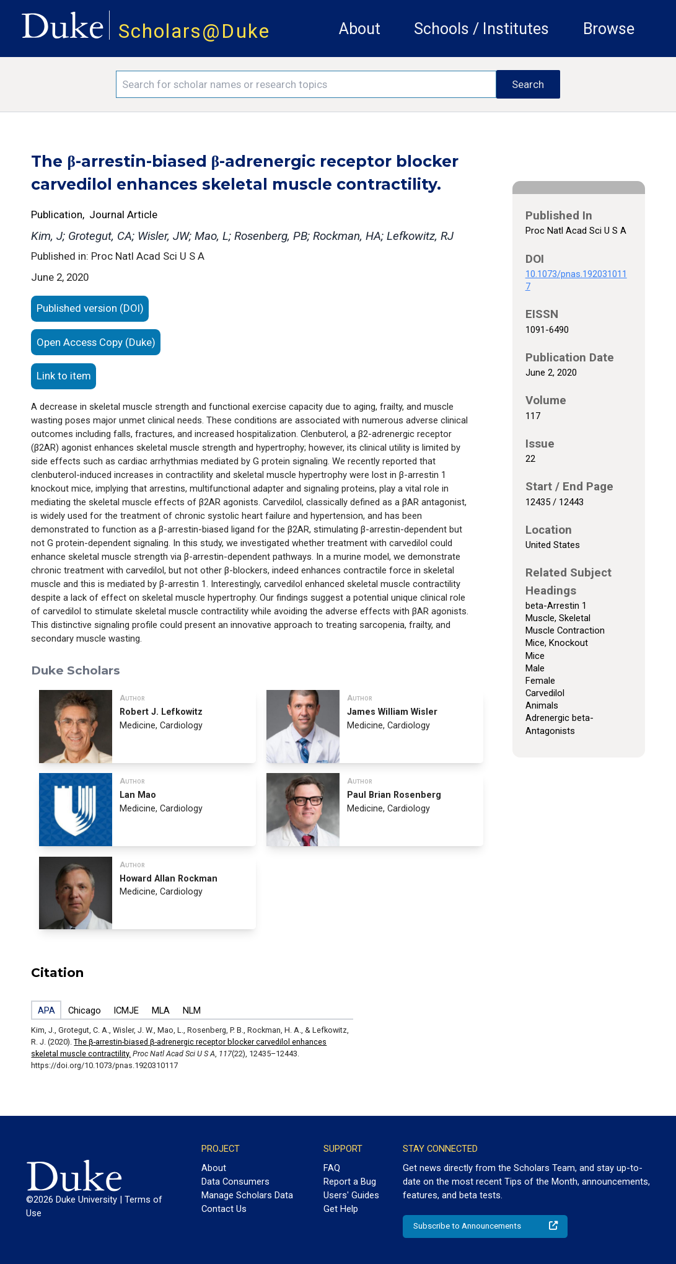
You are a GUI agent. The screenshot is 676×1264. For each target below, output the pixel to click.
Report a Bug (349, 1181)
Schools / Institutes (481, 29)
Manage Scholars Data (247, 1195)
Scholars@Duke (194, 31)
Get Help (340, 1208)
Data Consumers (235, 1181)
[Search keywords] (306, 84)
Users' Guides (351, 1195)
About (359, 29)
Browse (608, 29)
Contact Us (224, 1208)
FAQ (331, 1167)
